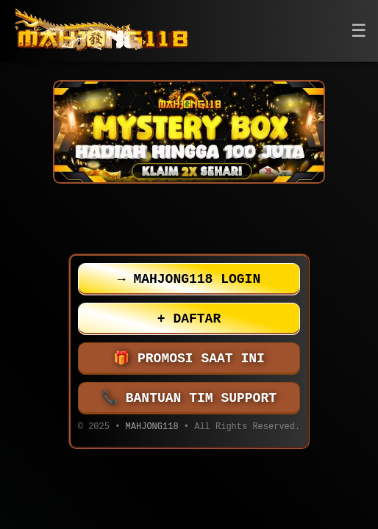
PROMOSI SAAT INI (189, 358)
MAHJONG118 (152, 428)
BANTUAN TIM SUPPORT (189, 398)
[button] (359, 31)
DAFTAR (189, 319)
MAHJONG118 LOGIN (189, 279)
